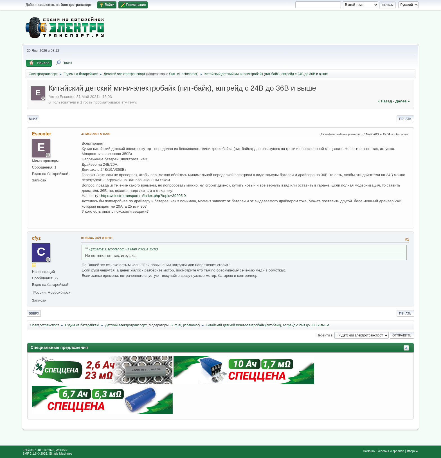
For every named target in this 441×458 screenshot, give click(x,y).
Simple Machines (60, 453)
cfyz (36, 238)
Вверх (34, 313)
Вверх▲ (412, 451)
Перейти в (324, 335)
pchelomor (189, 74)
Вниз (33, 118)
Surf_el (174, 74)
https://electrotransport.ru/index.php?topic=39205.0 (143, 196)
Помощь (369, 451)
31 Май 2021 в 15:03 (95, 134)
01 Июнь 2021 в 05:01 (96, 238)
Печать (405, 118)
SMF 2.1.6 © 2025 (34, 453)
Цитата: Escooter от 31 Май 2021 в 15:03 (123, 249)
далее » (402, 101)
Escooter (41, 133)
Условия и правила (390, 451)
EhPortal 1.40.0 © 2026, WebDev (44, 450)
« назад (385, 101)
